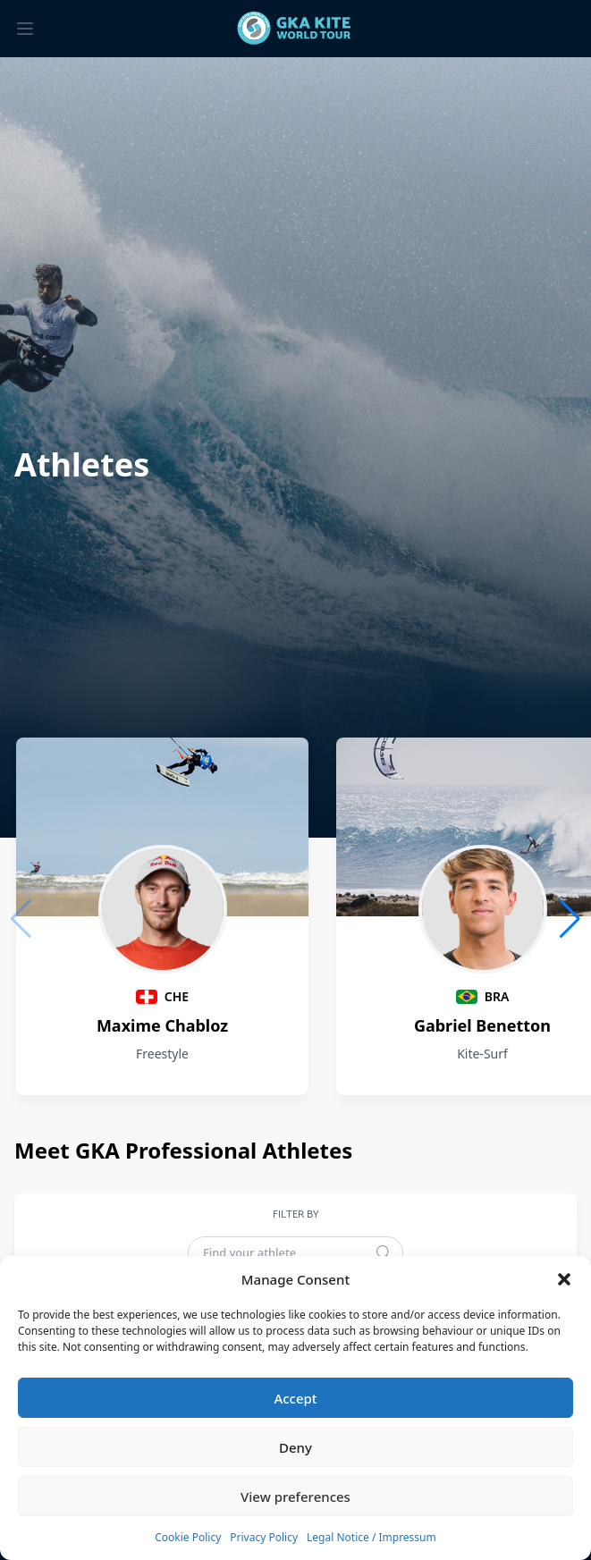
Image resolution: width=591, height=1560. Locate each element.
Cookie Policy (188, 1537)
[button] (564, 1279)
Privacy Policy (264, 1537)
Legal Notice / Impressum (371, 1537)
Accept (295, 1398)
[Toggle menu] (25, 28)
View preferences (295, 1496)
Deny (295, 1447)
